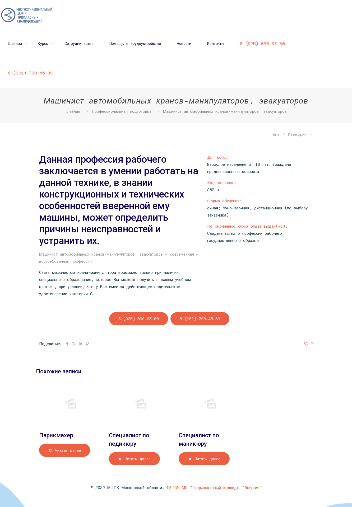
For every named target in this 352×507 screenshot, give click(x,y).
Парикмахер (56, 435)
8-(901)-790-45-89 (200, 319)
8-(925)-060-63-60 (138, 319)
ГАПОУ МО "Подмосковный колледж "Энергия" (214, 487)
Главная (73, 111)
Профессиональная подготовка (121, 111)
